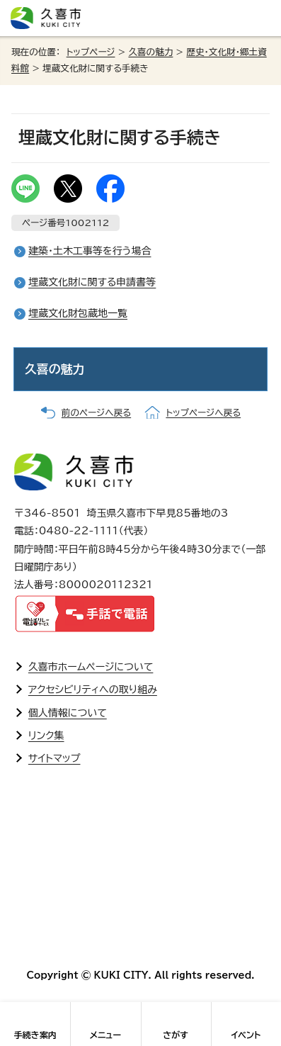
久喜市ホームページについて (91, 667)
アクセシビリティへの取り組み (92, 689)
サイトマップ (54, 758)
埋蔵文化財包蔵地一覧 (77, 313)
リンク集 (46, 736)
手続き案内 (35, 1034)
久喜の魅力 (150, 52)
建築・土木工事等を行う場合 (89, 251)
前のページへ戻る (96, 412)
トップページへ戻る (203, 412)
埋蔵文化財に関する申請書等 (92, 282)
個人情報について (67, 713)
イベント (245, 1034)
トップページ (91, 52)
